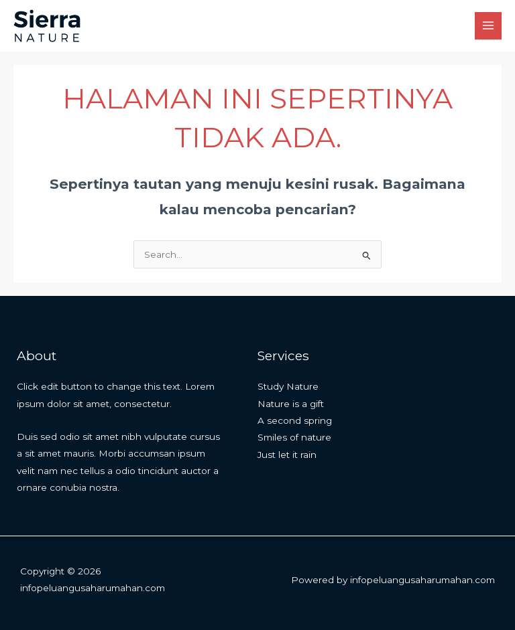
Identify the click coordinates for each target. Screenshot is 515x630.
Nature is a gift (291, 403)
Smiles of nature (294, 437)
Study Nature (288, 386)
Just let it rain (287, 454)
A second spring (295, 420)
